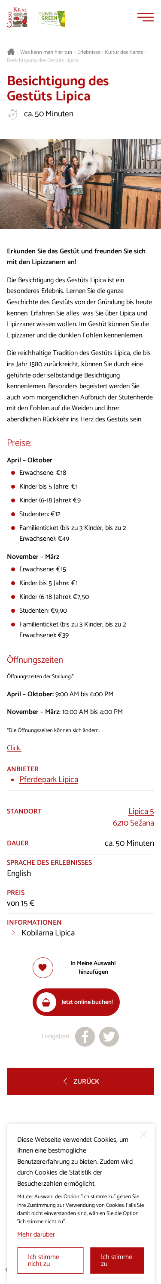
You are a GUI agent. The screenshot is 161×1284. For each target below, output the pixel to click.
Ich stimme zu (116, 1260)
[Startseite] (17, 17)
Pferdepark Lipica (48, 779)
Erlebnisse (88, 53)
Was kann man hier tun (46, 53)
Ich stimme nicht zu (43, 1260)
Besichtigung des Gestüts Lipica (43, 61)
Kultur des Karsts (124, 53)
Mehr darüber (36, 1234)
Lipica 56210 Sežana (133, 817)
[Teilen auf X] (109, 1036)
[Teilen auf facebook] (85, 1036)
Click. (14, 748)
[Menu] (145, 17)
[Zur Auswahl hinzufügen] (81, 967)
